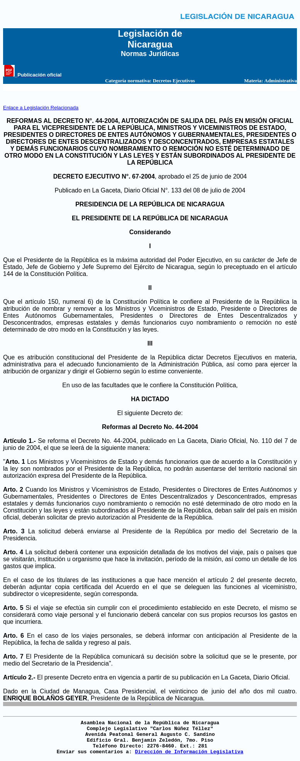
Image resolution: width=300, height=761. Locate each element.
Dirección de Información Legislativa (189, 752)
